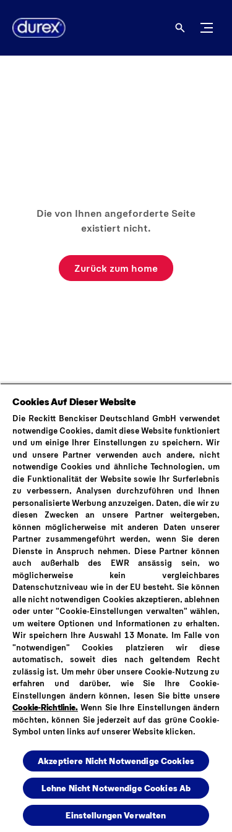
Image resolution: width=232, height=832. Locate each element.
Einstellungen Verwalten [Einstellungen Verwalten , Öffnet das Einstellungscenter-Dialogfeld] (116, 815)
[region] (116, 607)
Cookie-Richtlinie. (45, 707)
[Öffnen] (180, 28)
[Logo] (34, 28)
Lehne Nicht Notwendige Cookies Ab (116, 788)
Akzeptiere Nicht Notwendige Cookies (116, 760)
